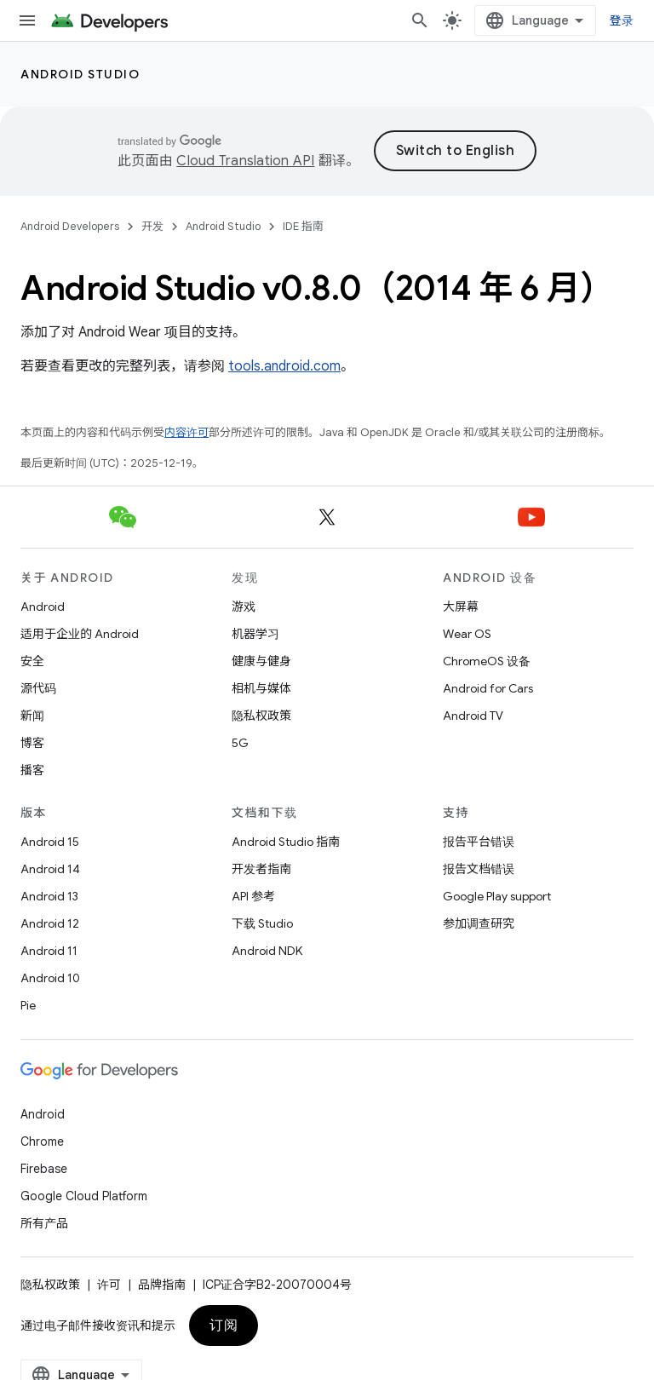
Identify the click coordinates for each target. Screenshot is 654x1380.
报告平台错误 (478, 841)
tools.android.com (284, 366)
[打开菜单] (27, 20)
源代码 (38, 688)
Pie (28, 1005)
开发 (152, 226)
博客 (32, 742)
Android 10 (50, 978)
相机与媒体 (261, 688)
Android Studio (80, 74)
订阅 (223, 1325)
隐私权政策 (261, 715)
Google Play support (497, 896)
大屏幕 (461, 606)
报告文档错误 (478, 869)
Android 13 (49, 896)
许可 (109, 1284)
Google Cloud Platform (83, 1196)
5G (240, 742)
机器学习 (255, 633)
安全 (32, 661)
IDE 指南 (303, 226)
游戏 (243, 606)
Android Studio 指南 (286, 841)
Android (42, 606)
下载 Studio (262, 923)
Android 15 (49, 841)
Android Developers (69, 226)
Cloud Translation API (245, 161)
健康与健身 (261, 661)
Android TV (473, 715)
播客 (32, 770)
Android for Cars (488, 688)
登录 (622, 20)
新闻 (32, 715)
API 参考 (253, 896)
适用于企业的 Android (79, 633)
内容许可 (186, 432)
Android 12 (49, 923)
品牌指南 (162, 1284)
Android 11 (48, 950)
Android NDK (267, 950)
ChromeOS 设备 (487, 661)
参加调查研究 (478, 923)
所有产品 (44, 1223)
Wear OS (467, 633)
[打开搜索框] (420, 20)
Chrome (42, 1141)
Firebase (43, 1168)
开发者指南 (261, 869)
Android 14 (50, 869)
